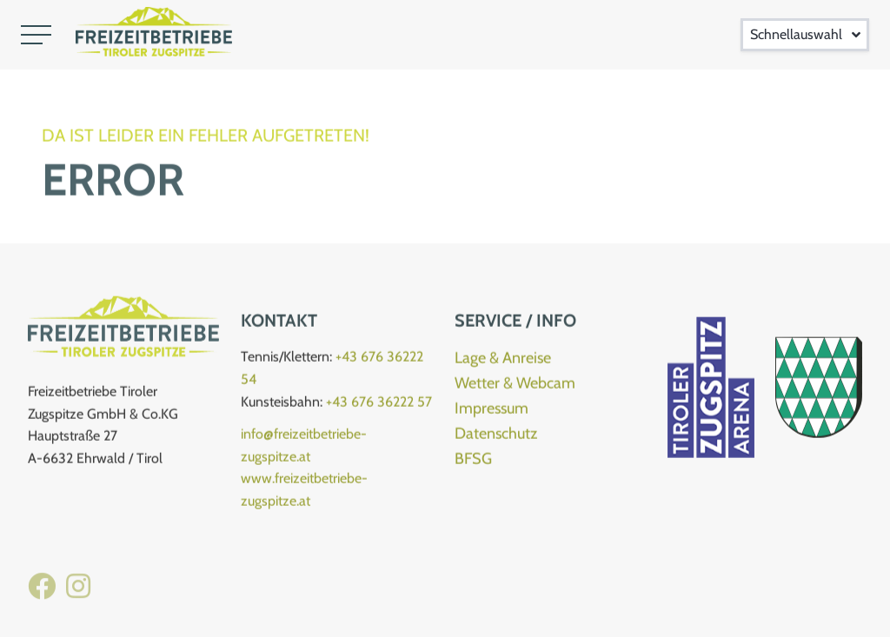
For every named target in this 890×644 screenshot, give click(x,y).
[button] (36, 34)
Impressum (491, 412)
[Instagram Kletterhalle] (78, 597)
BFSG (473, 462)
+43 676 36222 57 (379, 405)
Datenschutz (496, 437)
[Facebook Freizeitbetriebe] (42, 597)
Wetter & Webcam (515, 386)
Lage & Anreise (503, 361)
